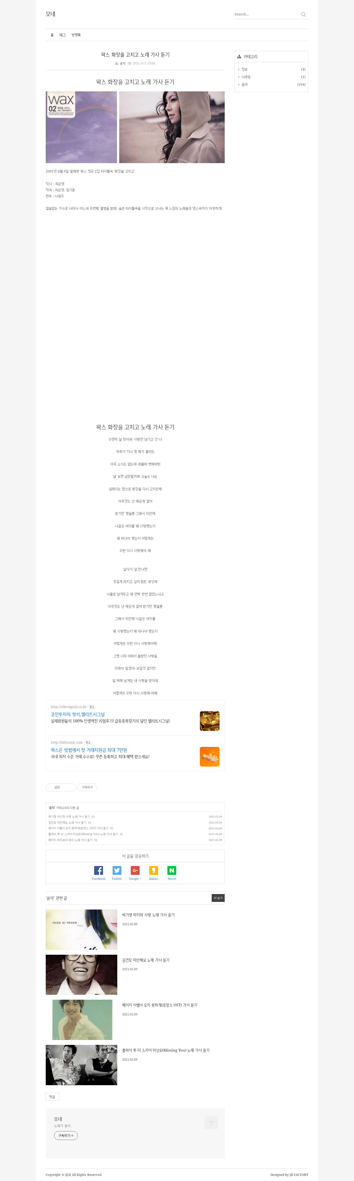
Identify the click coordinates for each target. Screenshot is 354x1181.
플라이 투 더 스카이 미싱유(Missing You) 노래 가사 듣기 (83, 834)
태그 (62, 34)
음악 (122, 63)
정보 (244, 69)
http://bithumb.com (67, 742)
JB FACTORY (299, 1174)
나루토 (245, 76)
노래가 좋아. (63, 1125)
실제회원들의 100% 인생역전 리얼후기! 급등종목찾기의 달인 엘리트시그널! (110, 721)
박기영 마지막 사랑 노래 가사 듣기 (69, 816)
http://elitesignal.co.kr (69, 707)
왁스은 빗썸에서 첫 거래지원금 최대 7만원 (89, 750)
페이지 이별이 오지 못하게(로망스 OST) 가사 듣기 (78, 828)
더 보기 (218, 898)
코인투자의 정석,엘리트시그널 (78, 714)
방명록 (76, 34)
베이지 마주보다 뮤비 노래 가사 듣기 (70, 840)
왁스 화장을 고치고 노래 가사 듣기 (135, 54)
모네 (51, 13)
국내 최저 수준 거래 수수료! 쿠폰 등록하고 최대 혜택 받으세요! (100, 756)
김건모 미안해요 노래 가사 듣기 (67, 822)
